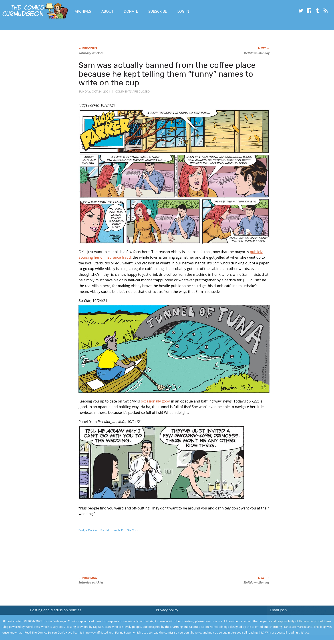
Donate (131, 11)
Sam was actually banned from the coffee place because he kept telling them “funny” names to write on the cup (167, 73)
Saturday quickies (90, 53)
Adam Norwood (211, 627)
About (107, 11)
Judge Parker (87, 530)
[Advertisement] (159, 559)
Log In (183, 11)
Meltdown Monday (256, 53)
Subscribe (157, 11)
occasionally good (155, 401)
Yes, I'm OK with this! (296, 623)
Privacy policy (167, 610)
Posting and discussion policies (55, 610)
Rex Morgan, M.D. (112, 530)
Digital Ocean (102, 627)
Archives (83, 11)
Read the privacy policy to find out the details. (294, 612)
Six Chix (132, 530)
